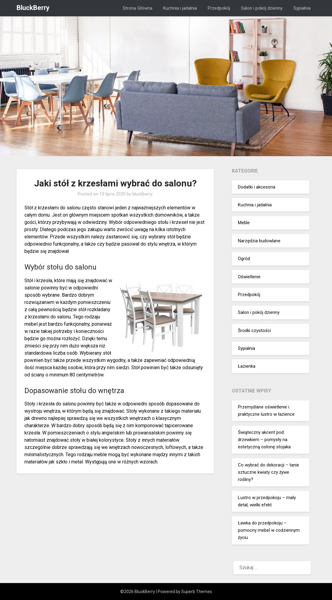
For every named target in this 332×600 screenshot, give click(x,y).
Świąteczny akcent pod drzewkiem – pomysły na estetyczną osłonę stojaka (264, 440)
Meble (244, 222)
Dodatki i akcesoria (256, 187)
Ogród (244, 258)
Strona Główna (137, 8)
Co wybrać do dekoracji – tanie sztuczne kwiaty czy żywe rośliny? (268, 472)
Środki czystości (254, 330)
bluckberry (142, 194)
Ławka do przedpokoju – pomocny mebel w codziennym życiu (269, 530)
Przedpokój (219, 8)
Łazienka (246, 366)
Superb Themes (196, 591)
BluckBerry (33, 7)
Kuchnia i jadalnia (180, 8)
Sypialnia (302, 8)
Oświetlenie (249, 276)
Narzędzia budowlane (259, 241)
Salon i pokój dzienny (262, 8)
